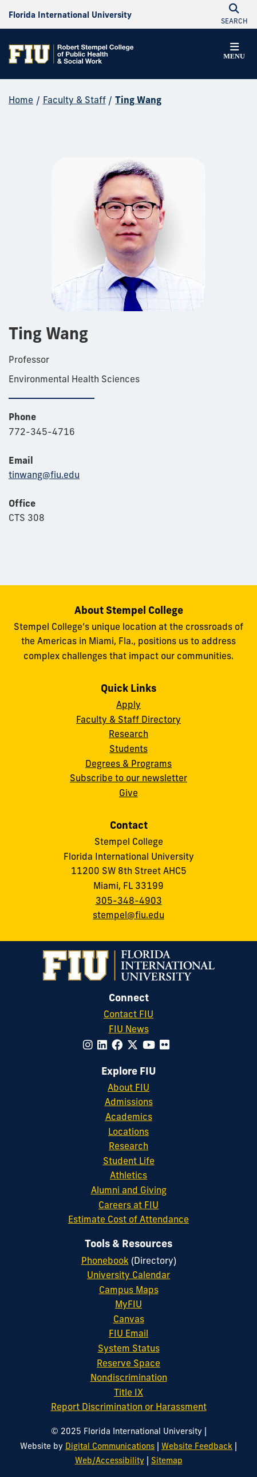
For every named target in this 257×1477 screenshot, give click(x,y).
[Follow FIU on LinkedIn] (104, 1045)
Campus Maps (129, 1289)
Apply (128, 704)
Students (128, 748)
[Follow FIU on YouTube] (151, 1045)
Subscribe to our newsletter (128, 777)
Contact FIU (128, 1014)
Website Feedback (196, 1446)
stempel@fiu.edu (128, 914)
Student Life (129, 1160)
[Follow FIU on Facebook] (119, 1045)
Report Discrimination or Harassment (129, 1406)
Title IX (128, 1392)
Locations (128, 1131)
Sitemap (167, 1460)
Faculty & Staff (74, 99)
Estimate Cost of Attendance (128, 1219)
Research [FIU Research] (128, 1145)
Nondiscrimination (128, 1377)
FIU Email (128, 1333)
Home (21, 99)
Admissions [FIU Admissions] (129, 1101)
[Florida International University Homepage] (70, 14)
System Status (129, 1348)
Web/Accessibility (109, 1460)
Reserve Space (128, 1363)
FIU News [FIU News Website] (129, 1029)
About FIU (128, 1087)
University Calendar (128, 1274)
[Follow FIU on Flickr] (167, 1045)
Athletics (128, 1175)
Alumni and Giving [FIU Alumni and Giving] (129, 1190)
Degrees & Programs (128, 763)
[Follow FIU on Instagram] (90, 1045)
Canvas (128, 1319)
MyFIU (128, 1304)
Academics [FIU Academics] (128, 1116)
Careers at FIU (128, 1204)
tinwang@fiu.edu (44, 474)
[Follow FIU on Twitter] (135, 1045)
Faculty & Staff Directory (128, 719)
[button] (234, 52)
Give (128, 792)
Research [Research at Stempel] (128, 733)
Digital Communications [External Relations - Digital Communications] (110, 1446)
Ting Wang (138, 99)
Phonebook (105, 1260)
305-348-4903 (129, 900)
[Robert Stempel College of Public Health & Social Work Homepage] (72, 53)
